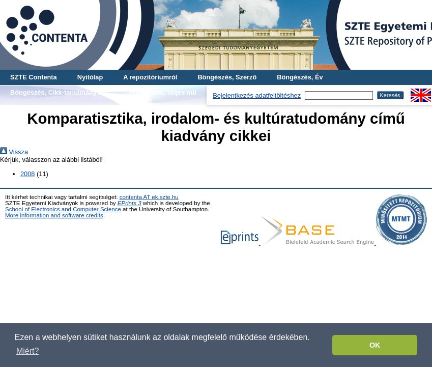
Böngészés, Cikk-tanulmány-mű (59, 92)
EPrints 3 (129, 203)
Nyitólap (90, 77)
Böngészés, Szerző (226, 77)
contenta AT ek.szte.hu (149, 197)
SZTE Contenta (33, 77)
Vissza (14, 152)
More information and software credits (54, 215)
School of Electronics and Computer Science (63, 209)
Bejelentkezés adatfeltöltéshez (257, 95)
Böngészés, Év (300, 77)
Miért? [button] (27, 351)
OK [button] (375, 345)
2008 (27, 174)
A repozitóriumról (150, 77)
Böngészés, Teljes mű (162, 92)
